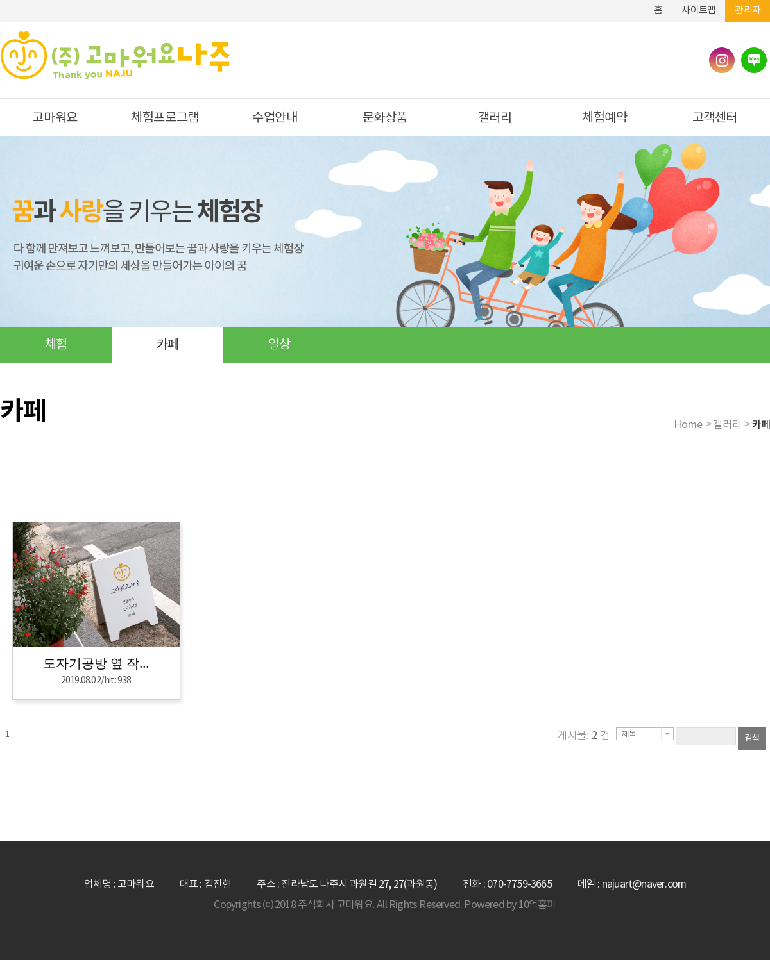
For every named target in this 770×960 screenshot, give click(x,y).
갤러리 (495, 118)
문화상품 (385, 118)
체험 (56, 345)
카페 (167, 345)
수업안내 (274, 118)
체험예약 (604, 118)
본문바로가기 (615, 5)
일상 (279, 345)
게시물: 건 (584, 735)
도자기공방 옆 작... (96, 663)
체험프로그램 (165, 118)
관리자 (747, 10)
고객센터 (714, 118)
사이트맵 (698, 10)
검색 (752, 738)
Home (688, 425)
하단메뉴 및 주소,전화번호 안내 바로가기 (634, 5)
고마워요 (54, 118)
